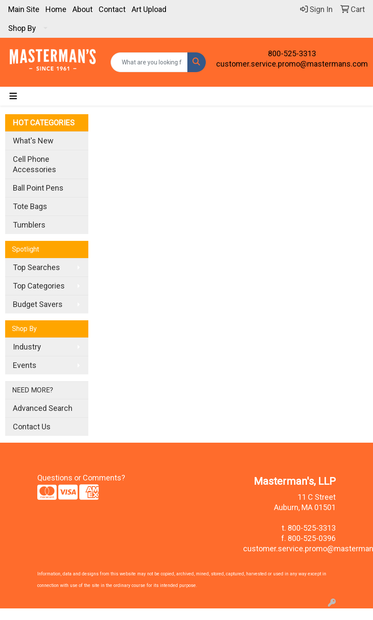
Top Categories (39, 285)
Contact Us (32, 426)
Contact (112, 9)
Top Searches (36, 267)
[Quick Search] (149, 62)
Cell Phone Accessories (34, 164)
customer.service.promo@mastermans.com (292, 63)
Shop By (22, 28)
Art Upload (149, 9)
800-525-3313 (292, 53)
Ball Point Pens (38, 187)
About (82, 9)
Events (24, 365)
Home (55, 9)
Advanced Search (42, 408)
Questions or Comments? (81, 477)
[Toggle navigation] (13, 96)
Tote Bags (30, 206)
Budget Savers (38, 304)
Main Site (23, 9)
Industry (27, 346)
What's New (33, 140)
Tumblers (29, 224)
